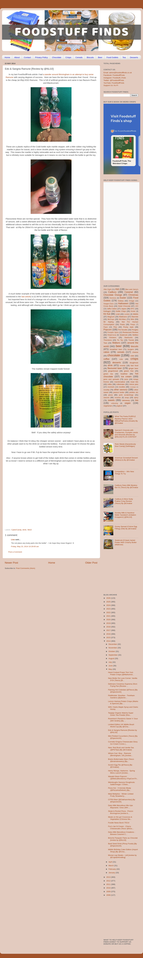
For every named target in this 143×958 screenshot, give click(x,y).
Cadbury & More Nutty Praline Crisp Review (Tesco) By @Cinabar (124, 501)
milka (109, 384)
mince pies (133, 384)
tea (136, 400)
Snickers (112, 337)
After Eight (107, 289)
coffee (106, 359)
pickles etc (133, 392)
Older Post (91, 562)
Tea (124, 57)
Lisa (13, 540)
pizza (110, 395)
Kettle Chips (121, 311)
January (112, 873)
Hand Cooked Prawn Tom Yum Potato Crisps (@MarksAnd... (121, 673)
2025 (108, 602)
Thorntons (108, 340)
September (113, 655)
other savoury (120, 389)
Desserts (134, 57)
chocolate (113, 355)
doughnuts (134, 363)
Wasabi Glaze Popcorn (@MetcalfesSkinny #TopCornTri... (123, 777)
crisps (134, 358)
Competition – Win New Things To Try (124, 472)
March (111, 866)
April (111, 862)
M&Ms (135, 314)
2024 (108, 605)
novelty (106, 390)
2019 (108, 623)
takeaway (126, 400)
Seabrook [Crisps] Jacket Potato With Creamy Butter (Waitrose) (126, 542)
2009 (108, 892)
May (110, 669)
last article (26, 297)
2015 (108, 637)
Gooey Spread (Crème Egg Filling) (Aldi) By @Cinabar (126, 527)
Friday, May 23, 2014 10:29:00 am (25, 546)
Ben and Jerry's (131, 289)
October (112, 651)
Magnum (111, 317)
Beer (100, 57)
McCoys (111, 319)
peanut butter (118, 392)
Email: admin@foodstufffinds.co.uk (118, 73)
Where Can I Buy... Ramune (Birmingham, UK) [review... (120, 754)
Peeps (132, 324)
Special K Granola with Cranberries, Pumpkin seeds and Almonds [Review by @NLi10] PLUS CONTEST (126, 433)
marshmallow (119, 382)
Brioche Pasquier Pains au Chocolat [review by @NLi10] (123, 839)
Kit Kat (107, 314)
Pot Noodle (122, 330)
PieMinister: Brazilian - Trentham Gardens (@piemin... (121, 696)
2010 (108, 888)
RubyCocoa (112, 335)
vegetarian (108, 406)
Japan (123, 309)
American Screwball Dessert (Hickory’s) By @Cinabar (126, 459)
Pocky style (128, 327)
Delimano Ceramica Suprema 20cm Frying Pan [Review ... (122, 685)
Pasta (122, 324)
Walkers (116, 343)
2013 (108, 877)
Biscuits (90, 57)
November (113, 648)
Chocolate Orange (113, 295)
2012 (108, 881)
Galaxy (121, 301)
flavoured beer (115, 368)
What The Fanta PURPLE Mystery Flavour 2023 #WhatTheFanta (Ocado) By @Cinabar (126, 419)
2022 (108, 612)
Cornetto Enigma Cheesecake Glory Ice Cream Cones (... (123, 743)
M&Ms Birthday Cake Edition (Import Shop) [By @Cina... (123, 850)
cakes (106, 352)
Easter (123, 297)
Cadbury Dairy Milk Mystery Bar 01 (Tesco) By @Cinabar (126, 486)
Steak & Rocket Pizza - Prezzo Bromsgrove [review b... (120, 812)
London (127, 314)
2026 (108, 598)
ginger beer (133, 368)
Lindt (118, 314)
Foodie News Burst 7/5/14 (118, 823)
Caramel (128, 292)
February (112, 869)
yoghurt (119, 406)
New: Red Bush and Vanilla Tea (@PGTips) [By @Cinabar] (121, 749)
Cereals (79, 57)
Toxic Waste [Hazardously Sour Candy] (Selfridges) (125, 445)
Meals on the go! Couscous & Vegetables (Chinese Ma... (120, 818)
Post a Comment (15, 552)
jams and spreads (111, 379)
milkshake (120, 384)
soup (127, 397)
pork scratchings (126, 395)
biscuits (134, 346)
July (110, 662)
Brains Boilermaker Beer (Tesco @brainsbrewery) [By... (121, 760)
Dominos (113, 298)
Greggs (131, 301)
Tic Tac (120, 340)
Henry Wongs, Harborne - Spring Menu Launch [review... (121, 772)
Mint (132, 319)
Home (7, 57)
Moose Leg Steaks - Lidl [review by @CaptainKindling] (122, 856)
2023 (108, 609)
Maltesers (123, 317)
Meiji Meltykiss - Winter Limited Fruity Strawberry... (120, 795)
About (17, 57)
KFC (132, 309)
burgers (131, 349)
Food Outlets (112, 57)
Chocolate (56, 57)
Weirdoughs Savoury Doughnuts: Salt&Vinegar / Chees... (121, 783)
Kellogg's (107, 311)
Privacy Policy (41, 57)
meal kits (134, 382)
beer (119, 346)
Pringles (135, 330)
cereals (120, 352)
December (113, 644)
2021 (108, 616)
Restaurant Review (130, 332)
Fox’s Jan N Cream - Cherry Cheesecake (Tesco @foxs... (121, 827)
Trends (131, 340)
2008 (108, 895)
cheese (135, 352)
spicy (136, 397)
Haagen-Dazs (109, 304)
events (122, 366)
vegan (128, 403)
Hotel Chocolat (124, 306)
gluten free (129, 371)
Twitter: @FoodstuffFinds (114, 80)
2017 (108, 630)
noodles (122, 387)
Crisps (68, 57)
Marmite (135, 317)
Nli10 (30, 530)
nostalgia (133, 387)
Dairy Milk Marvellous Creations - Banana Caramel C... (121, 833)
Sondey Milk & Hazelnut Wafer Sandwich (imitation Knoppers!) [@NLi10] (125, 515)
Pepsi (106, 327)
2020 (108, 620)
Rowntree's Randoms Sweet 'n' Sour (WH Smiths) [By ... (123, 720)
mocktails (110, 387)
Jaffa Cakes (112, 309)
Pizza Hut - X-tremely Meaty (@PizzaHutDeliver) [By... (119, 789)
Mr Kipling (109, 322)
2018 (108, 627)
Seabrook (123, 335)
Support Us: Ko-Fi (111, 85)
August (112, 658)
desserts (116, 362)
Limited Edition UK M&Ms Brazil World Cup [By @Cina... (121, 725)
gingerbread (113, 371)
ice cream (126, 376)
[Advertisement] (28, 496)
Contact (27, 57)
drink (24, 530)
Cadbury (112, 292)
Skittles (135, 335)
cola (121, 359)
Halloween (123, 303)
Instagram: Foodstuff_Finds (115, 78)
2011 (108, 884)
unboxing (114, 403)
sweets (111, 400)
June (111, 666)
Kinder (133, 311)
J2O (136, 306)
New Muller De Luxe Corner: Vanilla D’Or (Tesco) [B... (122, 679)
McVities (122, 319)
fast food (134, 366)
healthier (124, 374)
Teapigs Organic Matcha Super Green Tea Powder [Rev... (120, 714)
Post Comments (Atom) (25, 568)
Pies (115, 327)
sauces (106, 397)
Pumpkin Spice (113, 332)
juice (126, 379)
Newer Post (11, 562)
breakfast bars (116, 349)
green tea (108, 374)
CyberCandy (16, 530)
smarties (118, 398)
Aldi (117, 289)
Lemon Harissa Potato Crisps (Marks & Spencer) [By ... (123, 702)
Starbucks (128, 337)
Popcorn (108, 329)
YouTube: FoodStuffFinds (114, 83)
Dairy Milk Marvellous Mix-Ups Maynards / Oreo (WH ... (120, 806)
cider (132, 356)
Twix (105, 343)
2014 (108, 641)
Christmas (133, 295)
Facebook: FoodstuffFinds (114, 75)
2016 (108, 634)
